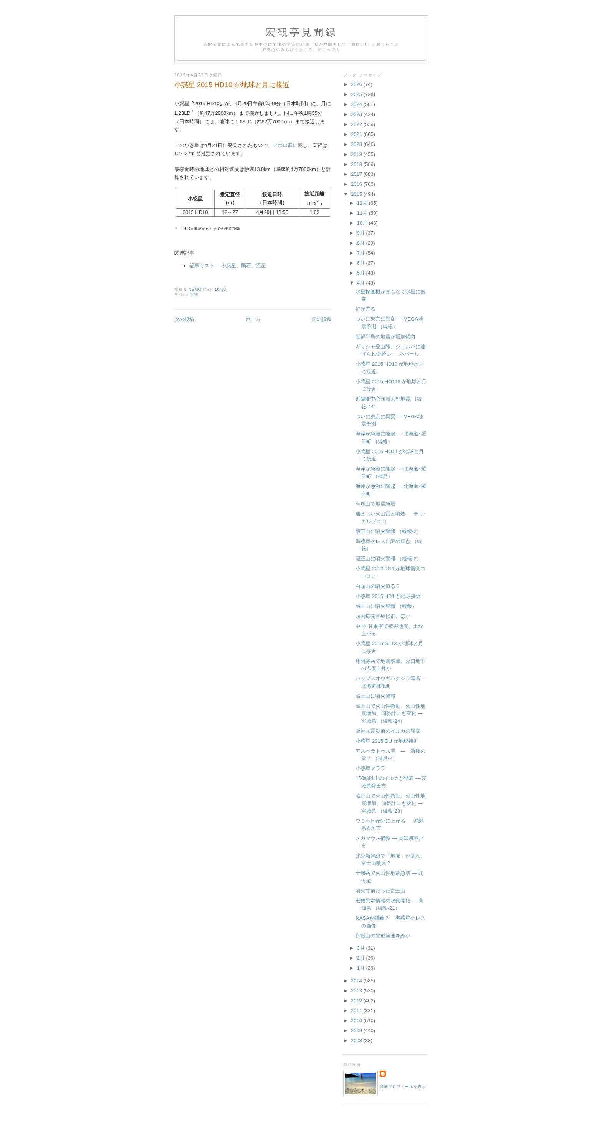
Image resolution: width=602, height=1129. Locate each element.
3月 (361, 948)
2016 (357, 184)
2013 (357, 990)
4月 (361, 283)
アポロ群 (283, 145)
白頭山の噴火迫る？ (378, 586)
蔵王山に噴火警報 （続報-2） (388, 558)
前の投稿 (322, 319)
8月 (361, 243)
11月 (363, 213)
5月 (361, 273)
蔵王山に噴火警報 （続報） (386, 606)
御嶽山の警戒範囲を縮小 (383, 936)
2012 (357, 1000)
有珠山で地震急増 (375, 504)
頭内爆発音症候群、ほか (383, 616)
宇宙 (194, 295)
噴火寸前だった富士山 (380, 891)
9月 (361, 233)
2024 (357, 104)
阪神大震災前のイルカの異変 (388, 731)
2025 (357, 94)
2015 (357, 194)
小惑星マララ (370, 768)
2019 (357, 154)
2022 (357, 124)
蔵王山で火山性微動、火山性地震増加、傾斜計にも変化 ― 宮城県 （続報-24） (390, 713)
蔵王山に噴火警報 (375, 696)
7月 (361, 253)
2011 (357, 1010)
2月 (361, 958)
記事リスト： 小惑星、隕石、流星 (228, 265)
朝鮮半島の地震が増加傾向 (385, 336)
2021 (357, 134)
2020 (357, 144)
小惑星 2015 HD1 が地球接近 (388, 596)
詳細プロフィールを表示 (403, 1086)
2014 (357, 980)
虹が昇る (365, 309)
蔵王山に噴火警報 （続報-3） (388, 531)
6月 (361, 263)
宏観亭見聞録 (301, 32)
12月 (363, 203)
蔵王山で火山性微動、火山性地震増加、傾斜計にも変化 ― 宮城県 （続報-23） (390, 803)
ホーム (253, 319)
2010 (357, 1020)
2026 (357, 84)
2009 (357, 1030)
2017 (357, 174)
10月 (363, 223)
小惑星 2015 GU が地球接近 (387, 741)
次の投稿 (184, 319)
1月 (361, 968)
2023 (357, 114)
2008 (357, 1040)
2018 (357, 164)
